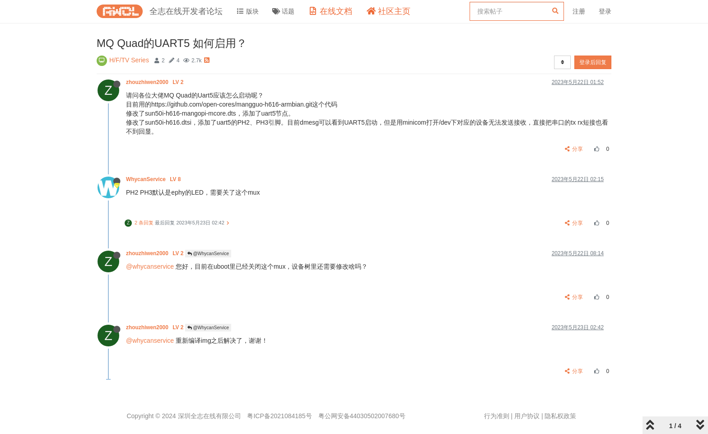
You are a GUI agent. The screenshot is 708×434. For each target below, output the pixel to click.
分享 (574, 149)
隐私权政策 (560, 416)
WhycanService (154, 179)
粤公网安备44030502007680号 (361, 416)
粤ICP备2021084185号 (279, 416)
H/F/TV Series (129, 60)
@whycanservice (150, 266)
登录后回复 (592, 62)
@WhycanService (208, 253)
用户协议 (527, 416)
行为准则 (496, 416)
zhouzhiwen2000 (155, 82)
